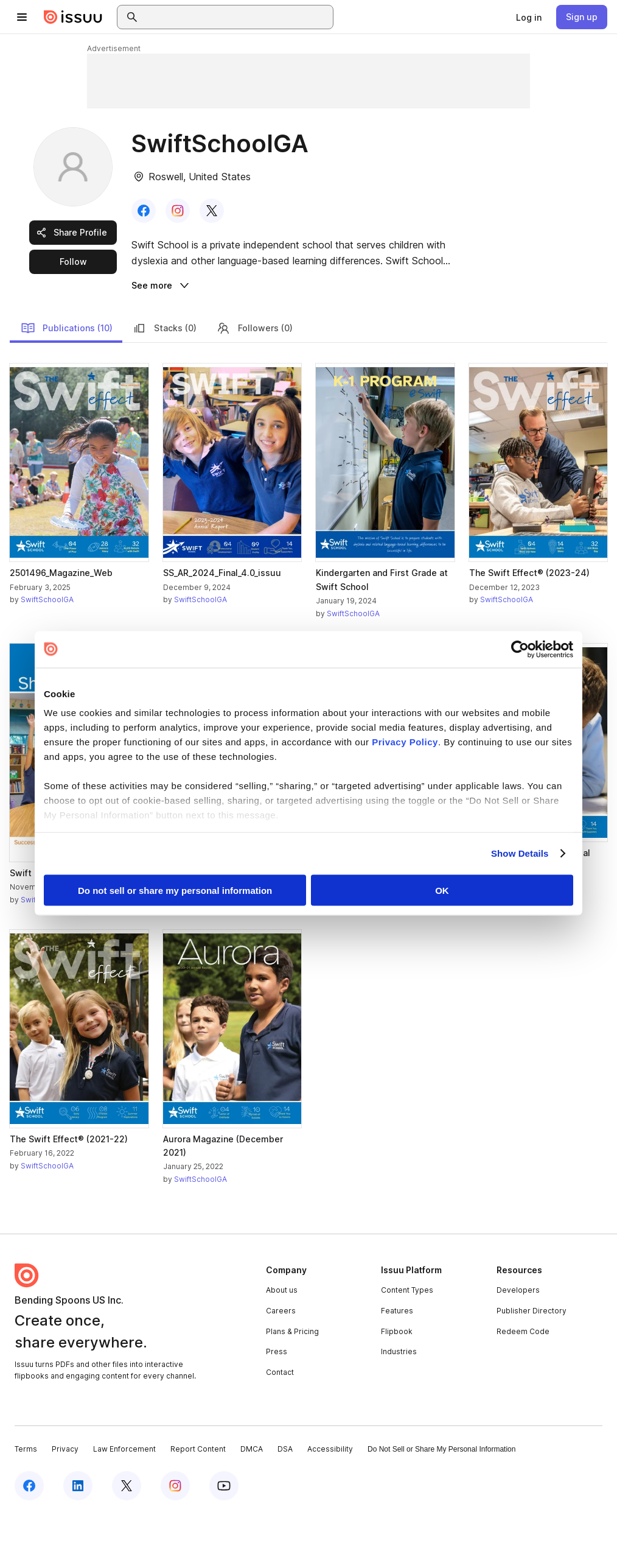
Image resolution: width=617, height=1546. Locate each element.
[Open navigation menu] (22, 17)
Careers (281, 1341)
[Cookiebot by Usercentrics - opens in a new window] (520, 649)
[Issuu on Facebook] (29, 1516)
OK (442, 890)
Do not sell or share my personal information (175, 890)
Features (397, 1341)
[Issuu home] (73, 17)
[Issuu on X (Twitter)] (126, 1516)
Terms (26, 1480)
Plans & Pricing (292, 1362)
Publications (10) (67, 359)
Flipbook (397, 1362)
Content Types (407, 1321)
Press (276, 1382)
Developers (518, 1321)
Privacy (65, 1480)
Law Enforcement (124, 1480)
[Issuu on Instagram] (175, 1516)
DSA (285, 1480)
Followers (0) (254, 359)
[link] (528, 17)
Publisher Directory (531, 1341)
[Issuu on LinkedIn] (77, 1516)
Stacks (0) (164, 359)
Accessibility (330, 1480)
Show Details (520, 853)
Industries (399, 1382)
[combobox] (236, 17)
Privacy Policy (405, 742)
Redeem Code (523, 1362)
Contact (280, 1403)
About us (282, 1321)
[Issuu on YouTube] (224, 1516)
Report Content (198, 1480)
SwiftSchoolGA (47, 930)
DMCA (251, 1480)
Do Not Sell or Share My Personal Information (441, 1481)
